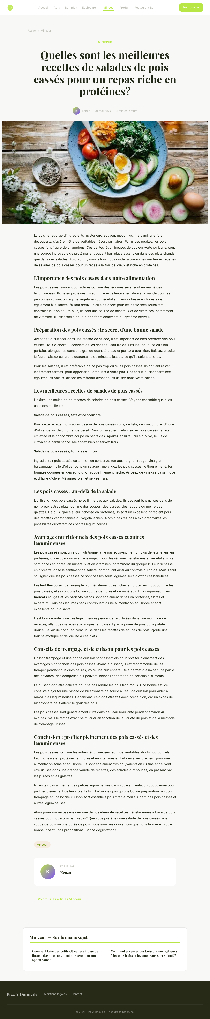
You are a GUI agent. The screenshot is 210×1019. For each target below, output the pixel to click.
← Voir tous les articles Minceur (57, 899)
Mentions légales (55, 994)
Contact (77, 994)
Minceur (108, 7)
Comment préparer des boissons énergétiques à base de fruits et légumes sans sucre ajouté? (144, 953)
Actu (57, 7)
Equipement (90, 7)
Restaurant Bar (144, 7)
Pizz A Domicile (22, 994)
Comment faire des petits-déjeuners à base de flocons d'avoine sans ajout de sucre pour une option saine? (65, 955)
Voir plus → (191, 7)
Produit (124, 7)
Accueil (43, 7)
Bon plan (71, 7)
